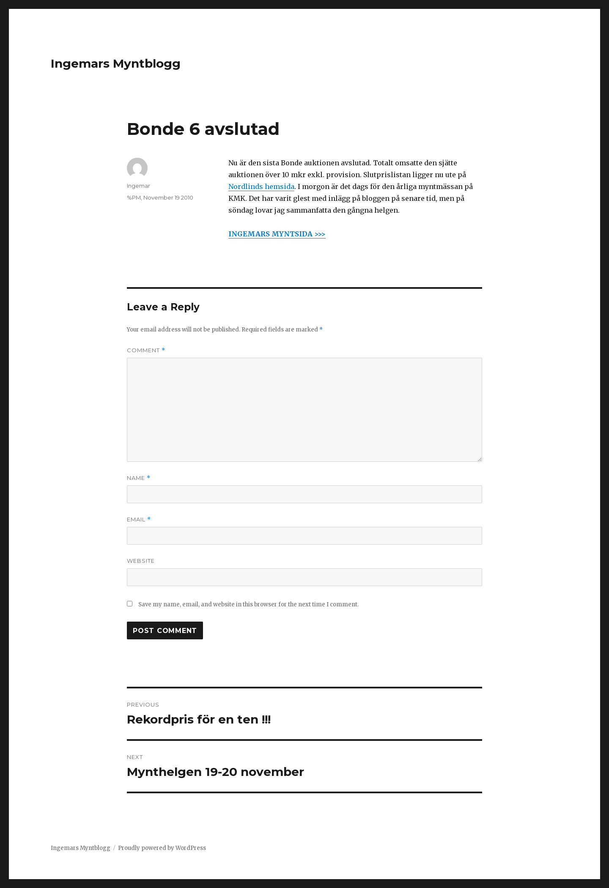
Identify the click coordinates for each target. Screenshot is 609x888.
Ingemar (138, 185)
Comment (146, 350)
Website (141, 560)
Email (139, 519)
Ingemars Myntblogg (116, 63)
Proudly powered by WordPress (162, 848)
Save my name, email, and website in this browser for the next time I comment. (248, 604)
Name (139, 478)
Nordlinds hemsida (261, 186)
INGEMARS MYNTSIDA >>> (277, 234)
